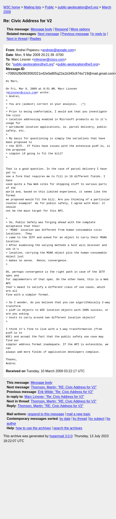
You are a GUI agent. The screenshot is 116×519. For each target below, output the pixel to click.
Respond (61, 29)
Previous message (75, 34)
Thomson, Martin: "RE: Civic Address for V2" (64, 387)
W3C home (11, 7)
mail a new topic (79, 414)
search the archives (67, 428)
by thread (80, 418)
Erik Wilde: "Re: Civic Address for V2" (65, 392)
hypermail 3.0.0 (60, 436)
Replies (35, 38)
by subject (96, 418)
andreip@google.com (58, 50)
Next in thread (17, 38)
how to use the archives (33, 428)
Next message (48, 34)
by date (64, 418)
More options (80, 29)
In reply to (98, 34)
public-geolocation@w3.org (78, 7)
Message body (41, 29)
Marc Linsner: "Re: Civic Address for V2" (54, 396)
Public (49, 7)
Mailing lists (32, 7)
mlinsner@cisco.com (49, 59)
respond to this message (46, 414)
